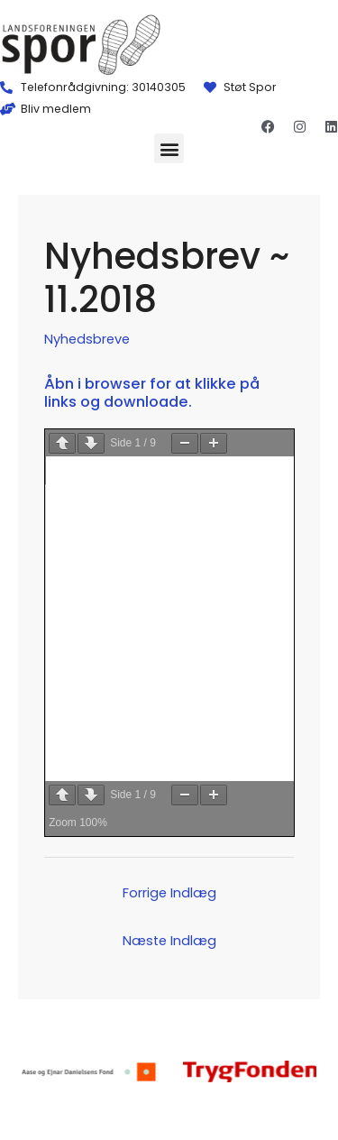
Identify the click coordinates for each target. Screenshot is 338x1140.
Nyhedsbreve (87, 339)
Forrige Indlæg (169, 893)
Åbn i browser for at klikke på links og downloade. (152, 392)
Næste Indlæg (169, 941)
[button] (169, 148)
